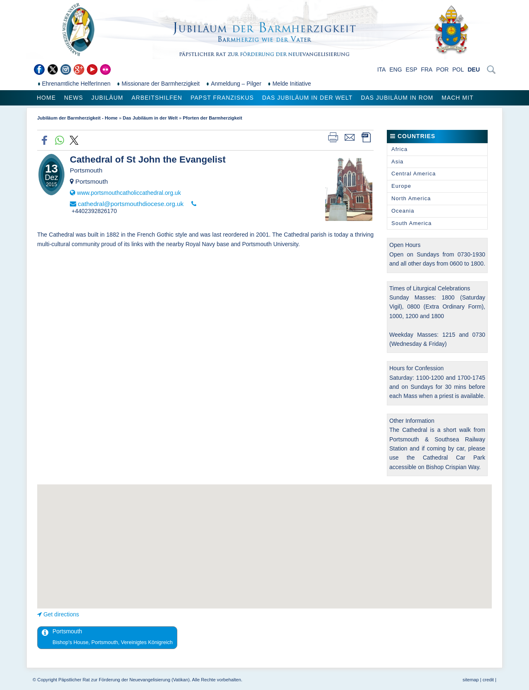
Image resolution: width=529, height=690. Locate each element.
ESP (411, 69)
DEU (473, 69)
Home (46, 97)
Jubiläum (107, 97)
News (73, 97)
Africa (399, 149)
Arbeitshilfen (156, 97)
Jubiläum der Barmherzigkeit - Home (77, 117)
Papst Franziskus (222, 97)
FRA (426, 69)
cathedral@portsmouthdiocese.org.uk (130, 203)
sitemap (470, 679)
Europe (401, 186)
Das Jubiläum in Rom (397, 97)
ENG (395, 69)
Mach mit (457, 97)
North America (411, 198)
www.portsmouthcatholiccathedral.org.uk (129, 192)
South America (411, 223)
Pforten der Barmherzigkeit (212, 117)
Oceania (402, 211)
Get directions (61, 614)
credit (488, 679)
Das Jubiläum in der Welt (307, 97)
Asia (397, 161)
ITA (381, 69)
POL (458, 69)
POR (442, 69)
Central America (413, 173)
